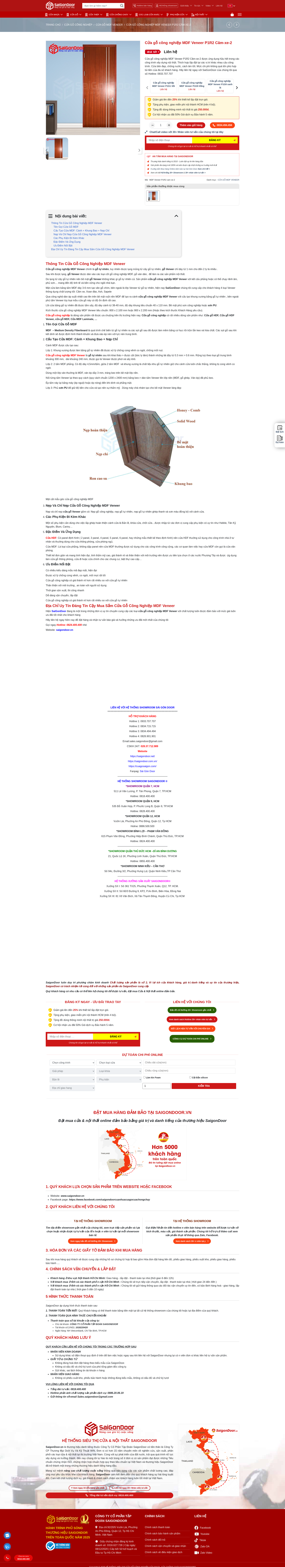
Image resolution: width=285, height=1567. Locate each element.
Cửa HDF (51, 538)
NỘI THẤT (197, 14)
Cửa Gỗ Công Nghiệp (78, 24)
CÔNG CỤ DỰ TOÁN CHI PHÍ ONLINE (192, 1039)
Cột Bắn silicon (198, 1077)
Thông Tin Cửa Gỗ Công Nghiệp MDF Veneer (76, 223)
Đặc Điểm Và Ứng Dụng (67, 242)
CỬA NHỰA (52, 14)
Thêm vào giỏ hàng (191, 125)
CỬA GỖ (72, 14)
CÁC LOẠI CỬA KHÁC (147, 14)
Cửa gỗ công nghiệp (58, 315)
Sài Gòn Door (147, 771)
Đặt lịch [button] (280, 429)
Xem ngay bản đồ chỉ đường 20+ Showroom (92, 1241)
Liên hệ (219, 6)
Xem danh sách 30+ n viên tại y (192, 1241)
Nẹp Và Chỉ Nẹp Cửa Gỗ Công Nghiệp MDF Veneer (82, 234)
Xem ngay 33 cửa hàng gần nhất (87, 1488)
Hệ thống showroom (166, 5)
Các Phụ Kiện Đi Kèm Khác (69, 238)
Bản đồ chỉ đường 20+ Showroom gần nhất (192, 1010)
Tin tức (197, 6)
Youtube (201, 1534)
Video (208, 6)
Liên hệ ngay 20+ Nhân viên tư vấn (129, 1488)
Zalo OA (202, 1546)
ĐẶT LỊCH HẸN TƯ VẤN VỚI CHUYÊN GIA (192, 1028)
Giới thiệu (184, 6)
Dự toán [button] (280, 439)
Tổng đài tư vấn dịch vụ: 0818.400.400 (109, 1495)
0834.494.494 (222, 125)
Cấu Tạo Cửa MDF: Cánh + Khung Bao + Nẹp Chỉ (81, 230)
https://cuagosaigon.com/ (142, 766)
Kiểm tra (204, 1086)
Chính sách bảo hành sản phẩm (162, 1533)
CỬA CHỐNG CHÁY (117, 14)
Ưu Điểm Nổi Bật (63, 245)
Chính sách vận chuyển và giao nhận (165, 1546)
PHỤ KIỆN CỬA (175, 14)
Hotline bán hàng (142, 5)
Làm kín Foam (152, 1077)
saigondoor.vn (64, 630)
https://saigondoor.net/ (142, 756)
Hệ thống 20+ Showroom (172, 173)
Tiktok (200, 1540)
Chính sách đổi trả (155, 1539)
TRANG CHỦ (53, 24)
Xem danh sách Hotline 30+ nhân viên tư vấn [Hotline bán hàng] (192, 1019)
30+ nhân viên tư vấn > (195, 173)
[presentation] (46, 150)
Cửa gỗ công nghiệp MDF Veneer (65, 355)
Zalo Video (203, 1553)
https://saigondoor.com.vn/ (142, 761)
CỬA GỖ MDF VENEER (109, 24)
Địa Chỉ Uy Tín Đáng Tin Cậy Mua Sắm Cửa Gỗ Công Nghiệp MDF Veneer (93, 249)
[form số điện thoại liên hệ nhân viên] (192, 132)
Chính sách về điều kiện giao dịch (163, 1552)
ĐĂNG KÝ (215, 140)
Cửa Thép (92, 14)
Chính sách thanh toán (157, 1527)
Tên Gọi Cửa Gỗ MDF (66, 227)
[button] (7, 1535)
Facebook (202, 1528)
